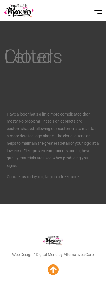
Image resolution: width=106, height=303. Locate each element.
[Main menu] (97, 11)
